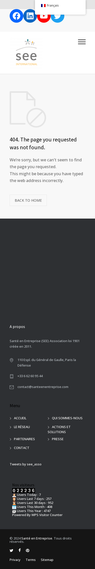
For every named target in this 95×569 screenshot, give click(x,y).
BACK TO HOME (28, 200)
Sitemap (47, 559)
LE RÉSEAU (22, 427)
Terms (31, 559)
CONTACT (21, 447)
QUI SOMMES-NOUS (67, 418)
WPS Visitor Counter (47, 515)
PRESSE (58, 439)
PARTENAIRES (24, 439)
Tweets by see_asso (26, 464)
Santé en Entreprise (36, 538)
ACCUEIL (20, 418)
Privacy (15, 559)
